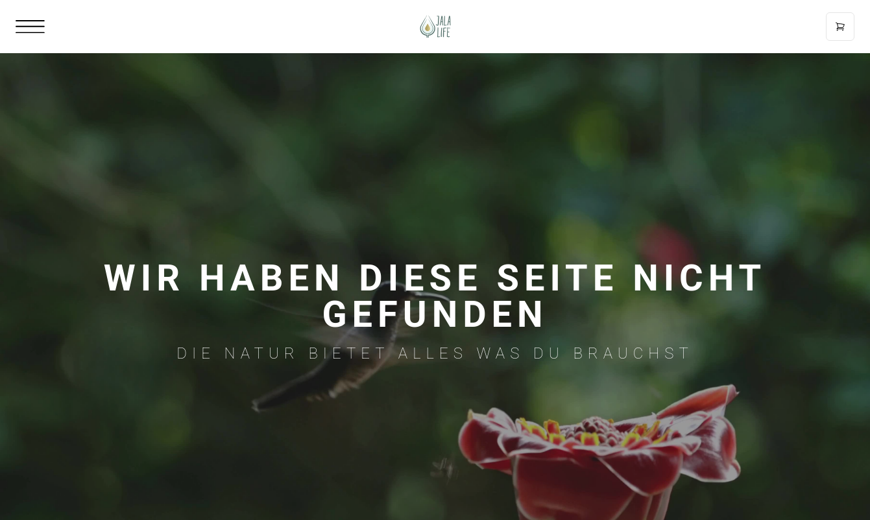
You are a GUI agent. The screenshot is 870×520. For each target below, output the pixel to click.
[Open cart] (840, 26)
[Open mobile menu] (30, 27)
